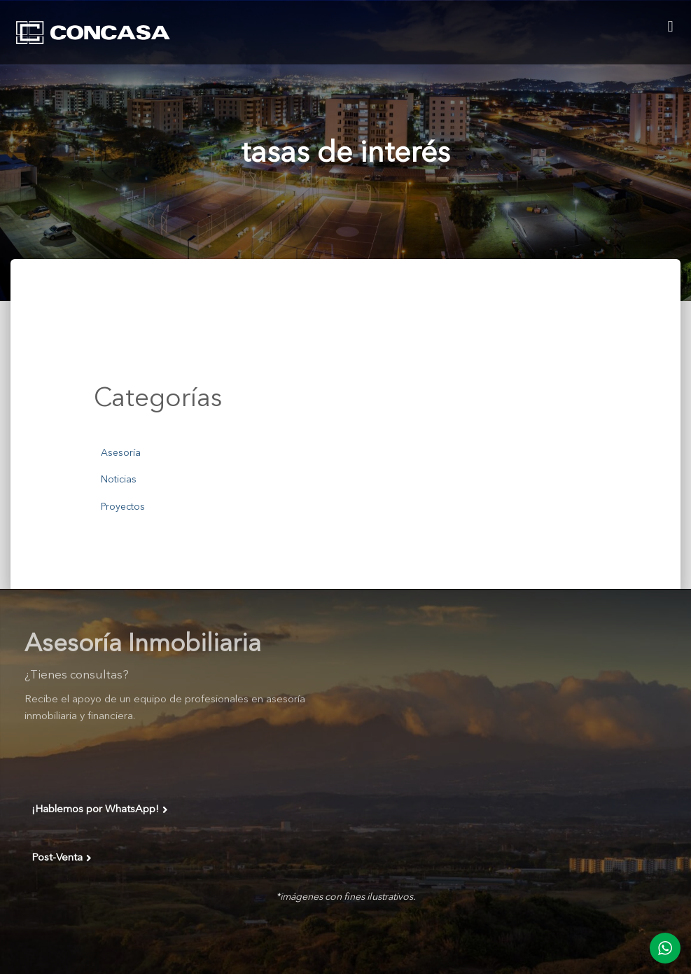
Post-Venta (62, 858)
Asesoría (121, 453)
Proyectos (123, 507)
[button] (670, 26)
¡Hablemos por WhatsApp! (100, 810)
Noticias (119, 480)
